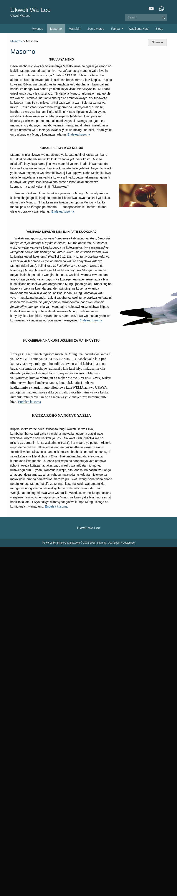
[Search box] (146, 17)
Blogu (159, 28)
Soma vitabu (95, 28)
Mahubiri (74, 28)
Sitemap (101, 542)
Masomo (56, 28)
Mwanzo (37, 28)
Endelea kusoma (79, 134)
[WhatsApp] (161, 8)
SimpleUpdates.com (68, 542)
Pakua (115, 28)
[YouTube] (151, 8)
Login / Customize (124, 542)
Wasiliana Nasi (139, 28)
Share (157, 42)
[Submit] (163, 17)
